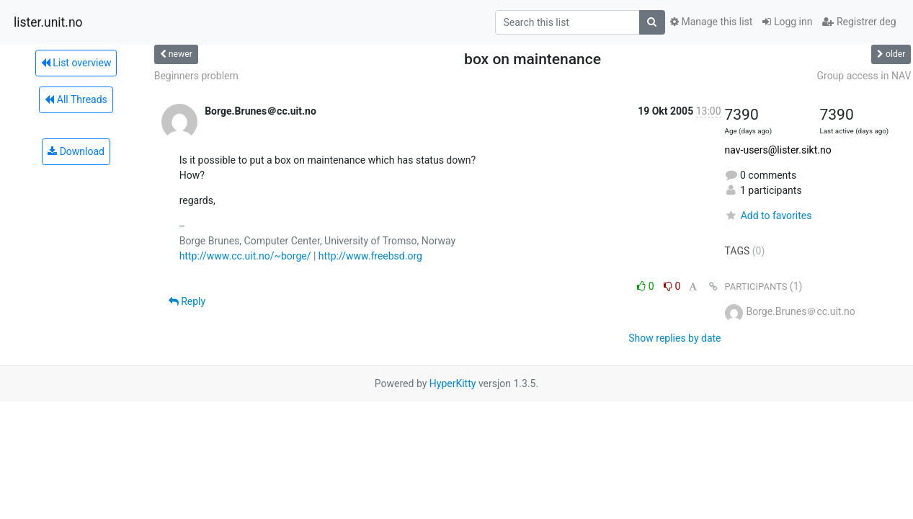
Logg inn (787, 21)
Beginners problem (196, 75)
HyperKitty (452, 383)
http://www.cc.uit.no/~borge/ (245, 256)
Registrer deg (859, 21)
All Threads (76, 99)
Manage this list (711, 21)
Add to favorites (768, 215)
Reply (187, 301)
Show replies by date (674, 338)
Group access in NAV (863, 75)
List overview (76, 62)
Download (76, 151)
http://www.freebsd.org (370, 256)
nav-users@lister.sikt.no (778, 150)
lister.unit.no (48, 22)
